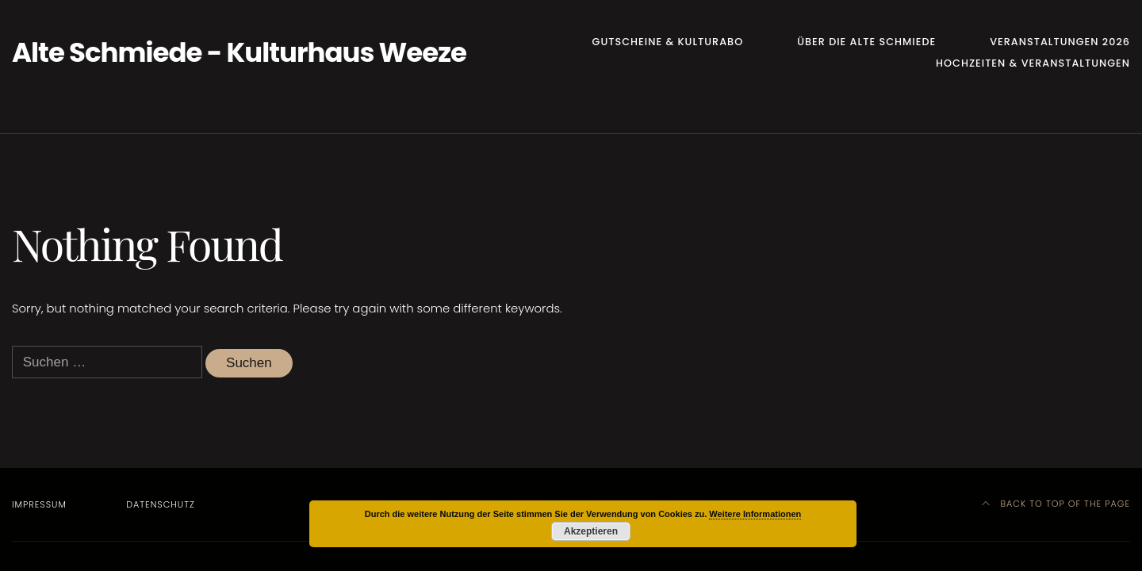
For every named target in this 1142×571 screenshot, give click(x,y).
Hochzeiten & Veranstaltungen (1033, 63)
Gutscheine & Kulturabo (668, 41)
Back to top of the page (1056, 503)
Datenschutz (160, 504)
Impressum (39, 504)
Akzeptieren (591, 531)
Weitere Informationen (755, 514)
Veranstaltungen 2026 (1060, 41)
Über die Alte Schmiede (866, 41)
